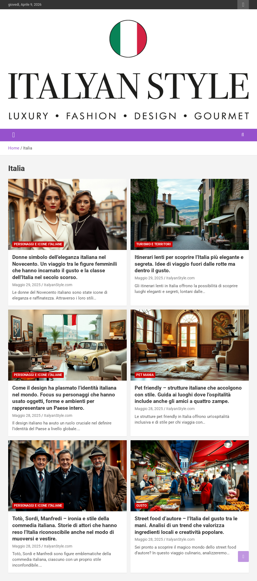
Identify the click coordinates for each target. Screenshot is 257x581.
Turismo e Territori (153, 244)
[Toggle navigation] (13, 135)
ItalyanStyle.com (58, 285)
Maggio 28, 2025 (26, 415)
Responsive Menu (243, 4)
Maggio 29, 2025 (26, 285)
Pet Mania (145, 375)
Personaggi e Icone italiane (38, 244)
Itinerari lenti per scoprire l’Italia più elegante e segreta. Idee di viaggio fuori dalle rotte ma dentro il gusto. (189, 264)
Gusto (141, 505)
